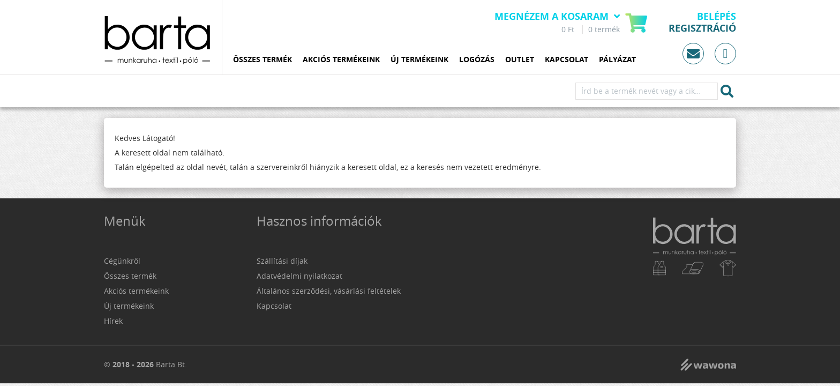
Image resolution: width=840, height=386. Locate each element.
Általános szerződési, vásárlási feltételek (329, 291)
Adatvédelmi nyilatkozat (299, 276)
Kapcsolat (566, 59)
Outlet (519, 59)
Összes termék (262, 59)
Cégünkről (122, 261)
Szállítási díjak (282, 261)
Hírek (113, 321)
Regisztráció (702, 28)
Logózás (476, 59)
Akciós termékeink (341, 59)
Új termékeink (419, 59)
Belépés (716, 17)
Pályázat (617, 59)
